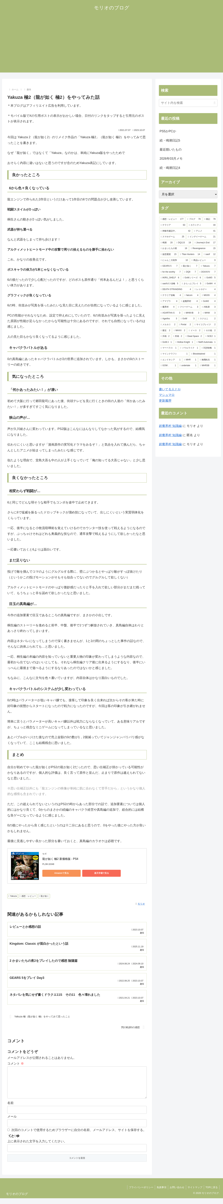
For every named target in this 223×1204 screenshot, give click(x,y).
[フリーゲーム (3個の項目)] (188, 307)
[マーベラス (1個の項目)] (168, 348)
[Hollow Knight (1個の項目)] (184, 342)
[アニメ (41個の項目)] (205, 231)
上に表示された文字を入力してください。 (37, 1147)
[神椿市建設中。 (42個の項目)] (175, 231)
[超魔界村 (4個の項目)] (189, 301)
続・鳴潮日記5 (170, 140)
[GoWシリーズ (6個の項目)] (191, 277)
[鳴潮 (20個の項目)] (166, 242)
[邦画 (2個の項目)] (178, 336)
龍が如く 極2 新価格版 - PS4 (60, 858)
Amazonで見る (58, 873)
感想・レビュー (28, 896)
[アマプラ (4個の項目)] (169, 301)
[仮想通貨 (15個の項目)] (168, 254)
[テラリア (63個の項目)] (173, 225)
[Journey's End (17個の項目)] (205, 242)
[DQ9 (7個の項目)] (190, 272)
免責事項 (160, 1193)
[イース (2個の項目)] (194, 330)
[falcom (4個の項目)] (191, 295)
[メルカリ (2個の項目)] (168, 324)
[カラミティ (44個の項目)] (202, 225)
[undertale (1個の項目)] (188, 365)
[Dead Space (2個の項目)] (193, 336)
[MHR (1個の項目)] (190, 359)
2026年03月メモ (171, 158)
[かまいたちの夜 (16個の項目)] (174, 248)
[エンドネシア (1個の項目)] (170, 359)
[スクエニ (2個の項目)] (207, 318)
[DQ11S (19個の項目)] (184, 242)
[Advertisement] (111, 48)
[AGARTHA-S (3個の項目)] (170, 313)
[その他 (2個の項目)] (210, 330)
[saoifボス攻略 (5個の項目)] (169, 283)
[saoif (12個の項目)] (209, 254)
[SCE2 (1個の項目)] (210, 336)
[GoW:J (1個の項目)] (166, 342)
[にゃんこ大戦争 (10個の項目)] (174, 260)
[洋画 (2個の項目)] (165, 336)
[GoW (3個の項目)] (187, 318)
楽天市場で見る (91, 873)
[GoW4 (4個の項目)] (210, 283)
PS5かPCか (168, 131)
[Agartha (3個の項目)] (169, 318)
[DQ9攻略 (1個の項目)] (208, 348)
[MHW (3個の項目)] (209, 313)
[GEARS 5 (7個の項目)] (169, 266)
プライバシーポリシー (139, 1193)
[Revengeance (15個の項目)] (203, 248)
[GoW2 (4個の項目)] (208, 301)
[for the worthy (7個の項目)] (170, 272)
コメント (15, 1064)
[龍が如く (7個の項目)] (189, 266)
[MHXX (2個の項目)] (179, 330)
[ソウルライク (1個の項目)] (189, 348)
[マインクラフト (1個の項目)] (174, 354)
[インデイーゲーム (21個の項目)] (201, 236)
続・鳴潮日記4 (170, 168)
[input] (188, 103)
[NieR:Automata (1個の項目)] (206, 342)
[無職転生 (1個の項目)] (207, 359)
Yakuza (12, 896)
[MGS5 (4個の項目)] (209, 295)
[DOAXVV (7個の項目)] (207, 272)
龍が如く (44, 896)
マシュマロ (167, 395)
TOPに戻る (211, 1193)
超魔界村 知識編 (170, 426)
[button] (214, 103)
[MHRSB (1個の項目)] (208, 365)
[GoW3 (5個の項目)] (210, 277)
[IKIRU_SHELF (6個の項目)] (170, 277)
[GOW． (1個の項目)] (168, 365)
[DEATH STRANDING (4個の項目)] (176, 289)
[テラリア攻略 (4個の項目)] (170, 295)
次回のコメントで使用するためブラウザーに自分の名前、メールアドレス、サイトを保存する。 (78, 1136)
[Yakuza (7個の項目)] (208, 266)
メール (12, 1122)
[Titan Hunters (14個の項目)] (190, 254)
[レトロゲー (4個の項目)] (205, 289)
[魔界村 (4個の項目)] (167, 307)
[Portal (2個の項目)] (185, 324)
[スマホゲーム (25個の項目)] (172, 236)
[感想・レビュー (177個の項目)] (172, 219)
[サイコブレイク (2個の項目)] (205, 324)
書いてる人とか (170, 389)
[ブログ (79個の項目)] (194, 219)
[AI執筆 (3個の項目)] (208, 307)
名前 (10, 1109)
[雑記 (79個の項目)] (210, 219)
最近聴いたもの (171, 149)
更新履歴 (165, 400)
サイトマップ (194, 1193)
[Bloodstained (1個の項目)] (203, 354)
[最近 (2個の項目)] (165, 330)
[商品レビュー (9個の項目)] (203, 260)
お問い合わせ (176, 1193)
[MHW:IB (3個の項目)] (192, 313)
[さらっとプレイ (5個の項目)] (191, 283)
